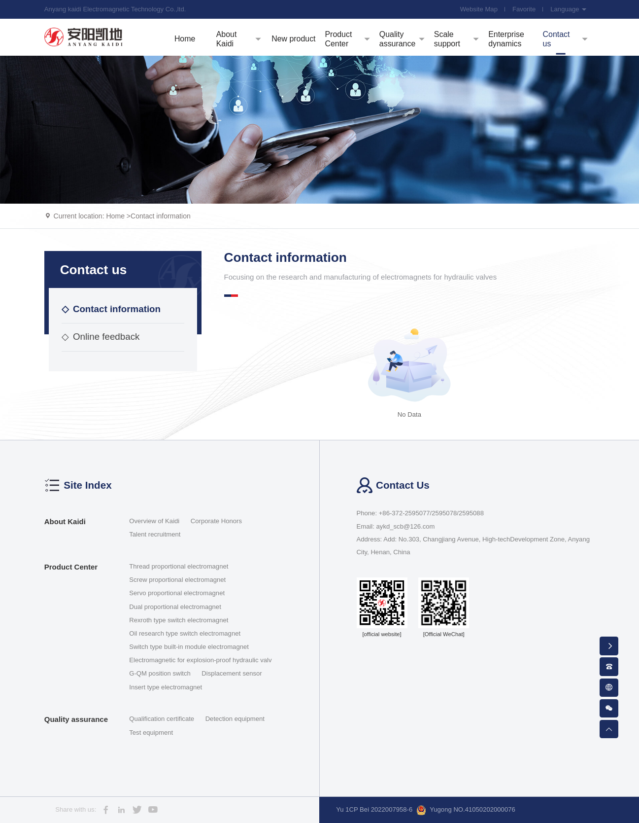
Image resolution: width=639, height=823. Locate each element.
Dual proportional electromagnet (175, 606)
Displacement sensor (232, 673)
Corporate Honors (216, 521)
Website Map (479, 9)
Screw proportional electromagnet (177, 579)
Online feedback (100, 336)
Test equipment (151, 732)
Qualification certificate (161, 718)
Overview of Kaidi (154, 521)
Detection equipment (235, 718)
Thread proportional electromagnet (178, 566)
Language (568, 9)
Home (115, 216)
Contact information (161, 216)
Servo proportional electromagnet (177, 593)
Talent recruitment (154, 534)
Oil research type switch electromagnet (184, 633)
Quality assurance (76, 719)
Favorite (524, 9)
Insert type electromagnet (165, 687)
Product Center (71, 567)
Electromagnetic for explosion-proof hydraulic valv (200, 660)
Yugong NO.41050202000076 (465, 810)
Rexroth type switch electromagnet (178, 620)
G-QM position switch (160, 673)
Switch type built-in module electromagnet (189, 646)
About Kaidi (65, 521)
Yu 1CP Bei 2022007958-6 (374, 809)
